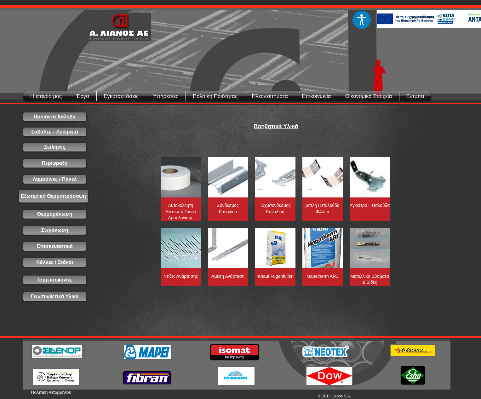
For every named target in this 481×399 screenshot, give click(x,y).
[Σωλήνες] (54, 147)
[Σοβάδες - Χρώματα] (54, 132)
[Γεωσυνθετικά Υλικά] (54, 296)
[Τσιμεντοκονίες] (54, 280)
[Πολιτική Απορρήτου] (51, 392)
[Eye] (361, 20)
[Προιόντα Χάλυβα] (54, 116)
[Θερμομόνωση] (54, 214)
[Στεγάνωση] (54, 230)
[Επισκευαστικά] (54, 246)
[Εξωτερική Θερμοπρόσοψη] (53, 196)
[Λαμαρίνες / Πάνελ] (54, 179)
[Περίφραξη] (54, 163)
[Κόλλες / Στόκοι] (54, 262)
